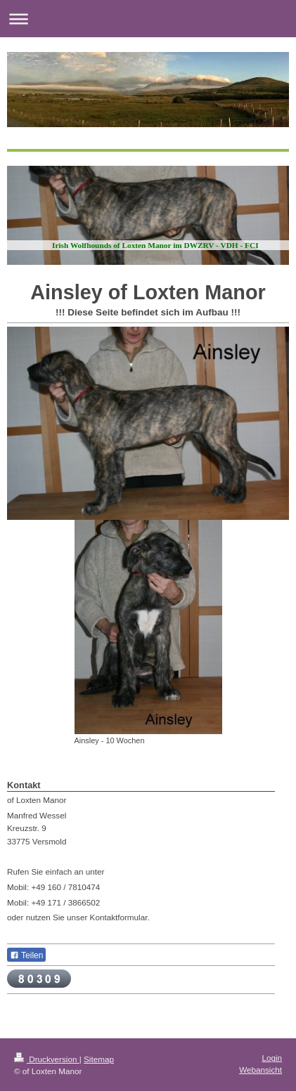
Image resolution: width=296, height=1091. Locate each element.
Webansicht (260, 1069)
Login (272, 1057)
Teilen (26, 955)
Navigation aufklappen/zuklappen (148, 19)
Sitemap (99, 1059)
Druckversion (46, 1059)
